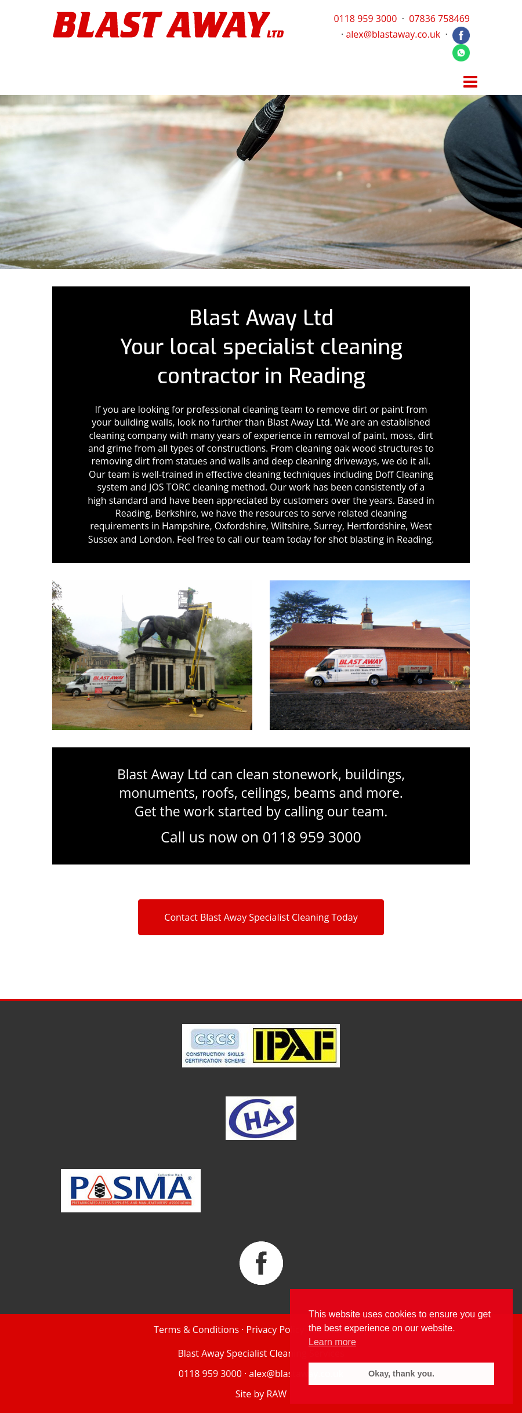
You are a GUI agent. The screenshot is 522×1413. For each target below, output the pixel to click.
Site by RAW (261, 1393)
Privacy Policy (275, 1329)
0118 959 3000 (365, 18)
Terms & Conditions (196, 1329)
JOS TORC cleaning (189, 487)
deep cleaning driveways (324, 461)
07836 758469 (439, 18)
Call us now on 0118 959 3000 (261, 837)
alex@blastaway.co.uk (393, 34)
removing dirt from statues (150, 461)
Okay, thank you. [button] (401, 1373)
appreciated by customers (272, 500)
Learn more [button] (332, 1342)
